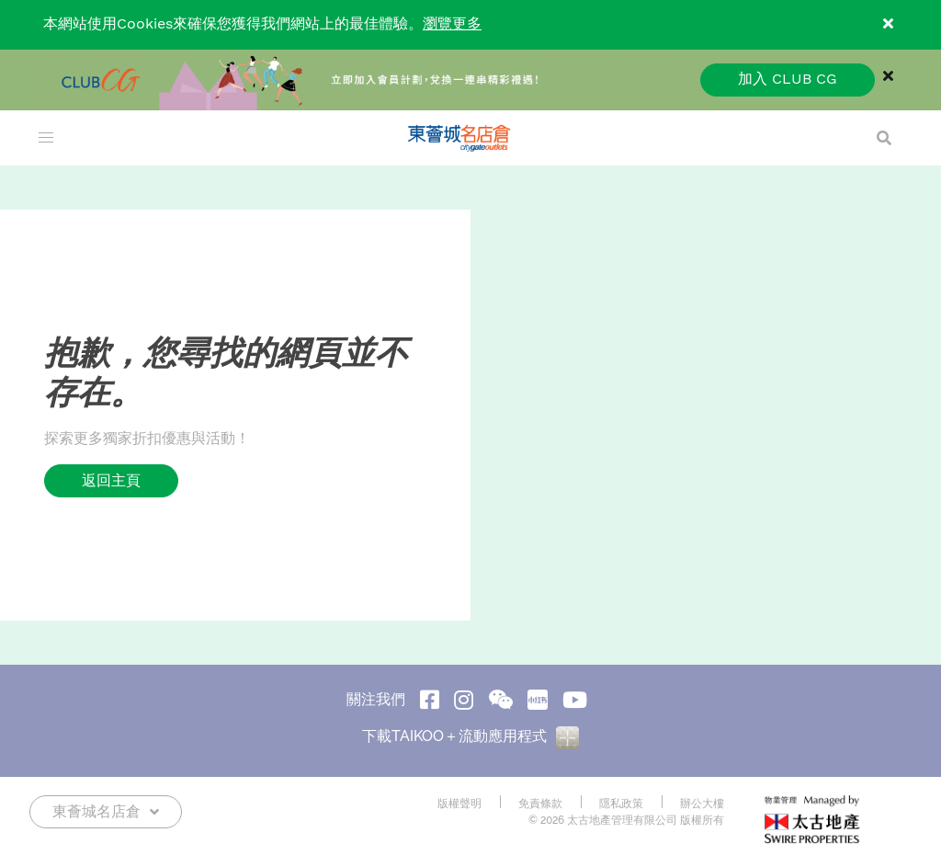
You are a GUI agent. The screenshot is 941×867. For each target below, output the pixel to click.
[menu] (46, 137)
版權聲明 (459, 803)
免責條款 (540, 803)
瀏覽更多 (452, 24)
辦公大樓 (702, 803)
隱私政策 (621, 803)
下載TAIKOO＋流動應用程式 (470, 736)
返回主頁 (111, 480)
